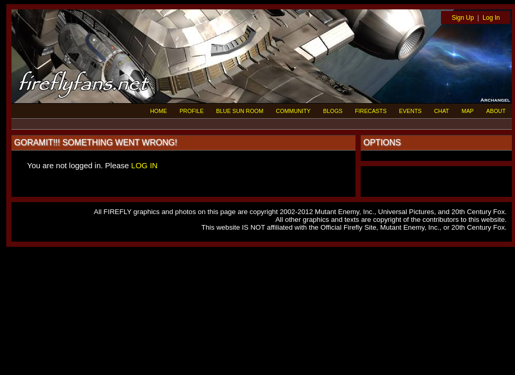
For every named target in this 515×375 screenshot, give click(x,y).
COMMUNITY (293, 111)
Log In (491, 17)
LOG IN (144, 165)
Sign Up (462, 17)
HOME (158, 111)
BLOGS (332, 111)
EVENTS (410, 111)
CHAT (441, 111)
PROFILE (191, 111)
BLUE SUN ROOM (240, 111)
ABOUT (496, 111)
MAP (467, 111)
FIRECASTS (371, 111)
